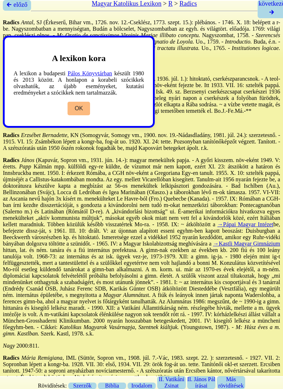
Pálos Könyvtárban (90, 73)
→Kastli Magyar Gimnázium (246, 244)
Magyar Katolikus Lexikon (127, 3)
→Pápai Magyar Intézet (245, 224)
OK (79, 108)
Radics (188, 3)
